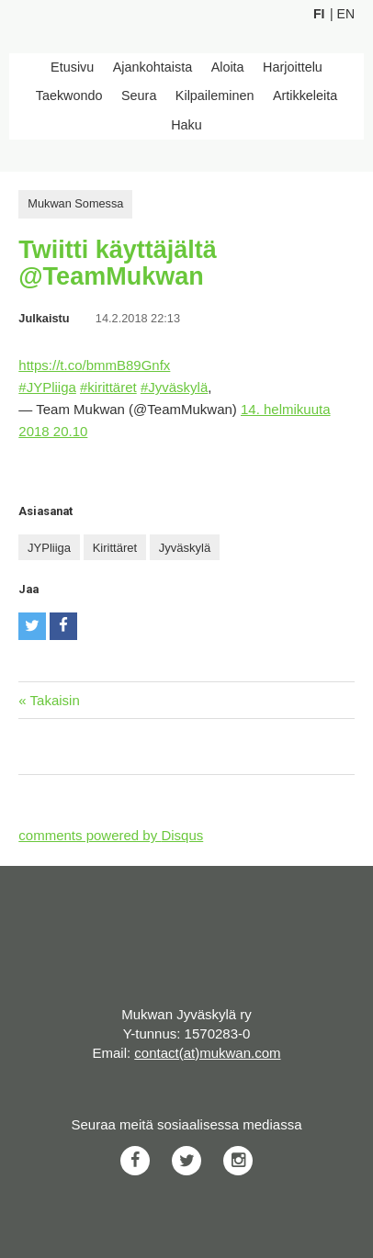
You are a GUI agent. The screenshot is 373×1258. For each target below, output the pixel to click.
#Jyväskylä (174, 387)
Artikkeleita (305, 95)
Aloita (227, 67)
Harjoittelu (292, 67)
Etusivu (72, 67)
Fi (318, 13)
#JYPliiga (47, 387)
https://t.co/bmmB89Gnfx (94, 365)
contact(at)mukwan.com (207, 1053)
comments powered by (110, 835)
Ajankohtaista (152, 67)
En (346, 13)
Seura (138, 95)
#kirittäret (108, 387)
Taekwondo (69, 95)
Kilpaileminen (214, 95)
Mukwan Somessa (75, 203)
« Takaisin (48, 700)
